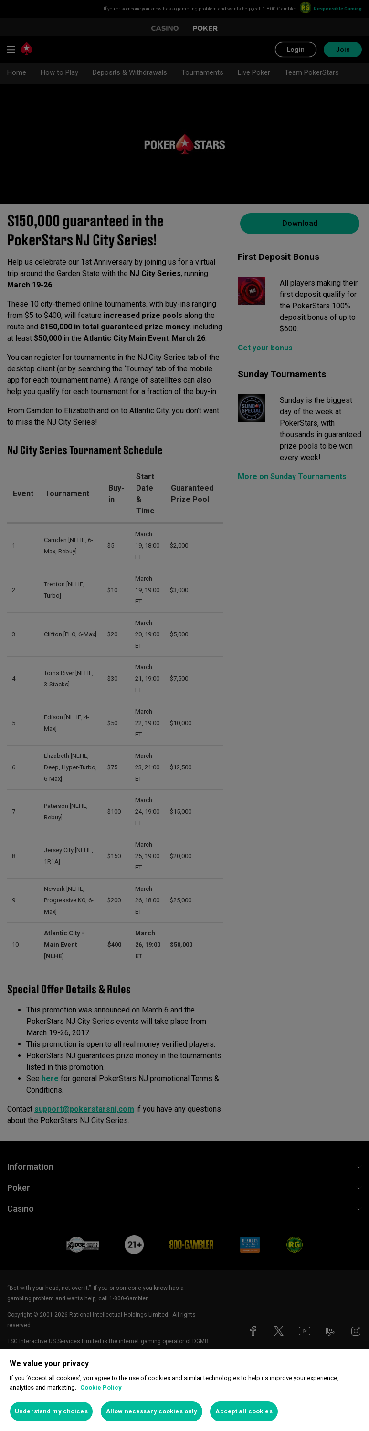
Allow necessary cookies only (152, 1411)
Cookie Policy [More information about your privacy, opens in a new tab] (101, 1387)
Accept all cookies (243, 1411)
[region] (184, 1390)
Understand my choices (51, 1411)
